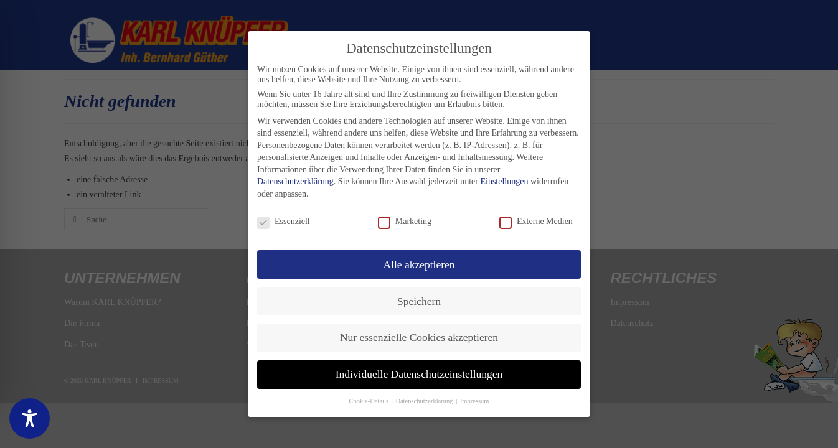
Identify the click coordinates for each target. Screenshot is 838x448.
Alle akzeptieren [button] (418, 264)
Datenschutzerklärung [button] (424, 401)
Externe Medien (536, 221)
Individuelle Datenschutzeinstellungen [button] (419, 374)
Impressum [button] (474, 401)
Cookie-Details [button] (369, 401)
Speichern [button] (419, 301)
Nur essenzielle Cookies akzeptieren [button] (419, 337)
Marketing (404, 221)
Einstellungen (504, 181)
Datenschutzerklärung (295, 181)
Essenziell (283, 221)
